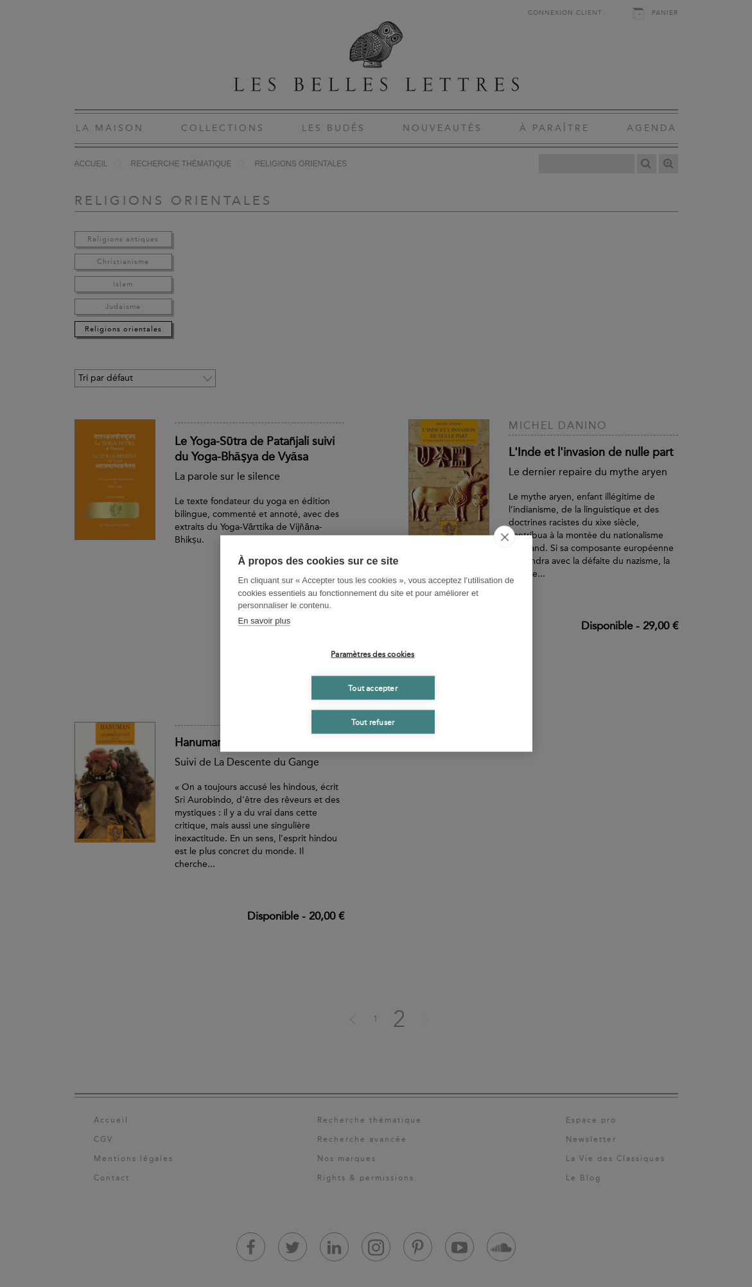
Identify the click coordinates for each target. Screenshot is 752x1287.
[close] (504, 537)
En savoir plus (264, 620)
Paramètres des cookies (372, 653)
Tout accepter (373, 687)
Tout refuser (372, 721)
